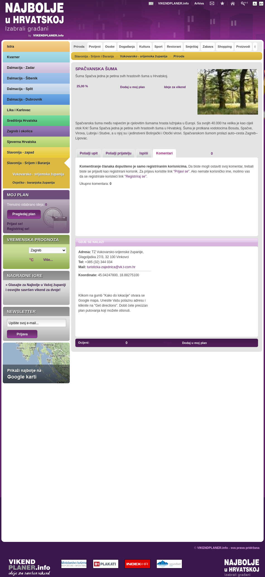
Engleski (151, 3)
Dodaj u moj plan (132, 87)
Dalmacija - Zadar (21, 68)
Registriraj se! (18, 229)
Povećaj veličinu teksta (261, 3)
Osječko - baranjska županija (34, 182)
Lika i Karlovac (19, 110)
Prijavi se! (15, 224)
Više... (48, 260)
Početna (234, 3)
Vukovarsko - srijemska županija (38, 174)
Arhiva (199, 3)
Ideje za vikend (175, 87)
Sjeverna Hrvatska (21, 142)
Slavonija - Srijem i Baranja (28, 163)
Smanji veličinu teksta (254, 3)
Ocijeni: (83, 342)
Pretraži (246, 3)
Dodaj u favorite (223, 3)
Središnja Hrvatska (22, 121)
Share (167, 343)
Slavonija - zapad (20, 152)
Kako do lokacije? (95, 283)
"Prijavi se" (181, 171)
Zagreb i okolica (19, 131)
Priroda (179, 56)
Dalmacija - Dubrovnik (24, 99)
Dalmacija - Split (20, 89)
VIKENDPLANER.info (173, 3)
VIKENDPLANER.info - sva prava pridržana (228, 547)
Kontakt (213, 3)
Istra (10, 47)
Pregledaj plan (23, 214)
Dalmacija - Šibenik (22, 78)
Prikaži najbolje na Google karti (36, 363)
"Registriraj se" (135, 176)
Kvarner (13, 57)
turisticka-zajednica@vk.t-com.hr (111, 267)
